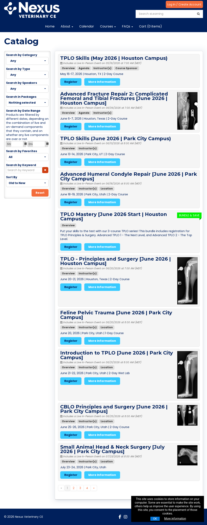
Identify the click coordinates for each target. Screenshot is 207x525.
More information (175, 518)
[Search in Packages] (27, 103)
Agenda (84, 68)
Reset (40, 193)
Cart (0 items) (150, 26)
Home (50, 26)
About (67, 26)
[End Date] (39, 144)
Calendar (86, 26)
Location (107, 188)
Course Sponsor (126, 68)
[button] (45, 170)
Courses (108, 26)
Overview (68, 68)
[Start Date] (17, 144)
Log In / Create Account (184, 4)
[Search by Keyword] (24, 170)
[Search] (198, 14)
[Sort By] (27, 183)
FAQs (127, 26)
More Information (102, 82)
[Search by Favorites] (27, 157)
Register (70, 82)
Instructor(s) (102, 68)
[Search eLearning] (166, 14)
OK (155, 518)
